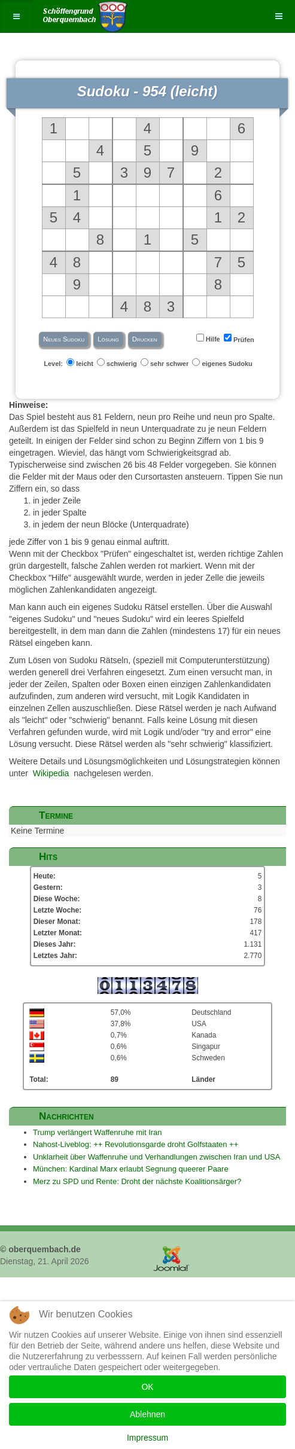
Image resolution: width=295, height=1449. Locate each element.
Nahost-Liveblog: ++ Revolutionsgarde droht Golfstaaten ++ (135, 1144)
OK (147, 1387)
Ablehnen (147, 1414)
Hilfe (209, 338)
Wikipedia (51, 773)
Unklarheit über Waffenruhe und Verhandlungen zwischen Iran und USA (156, 1156)
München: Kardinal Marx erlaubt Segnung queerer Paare (131, 1168)
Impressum (147, 1437)
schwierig (118, 362)
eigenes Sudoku (223, 362)
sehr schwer (165, 362)
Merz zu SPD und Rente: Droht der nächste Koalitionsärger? (137, 1181)
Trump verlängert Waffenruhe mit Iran (97, 1132)
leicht (80, 362)
